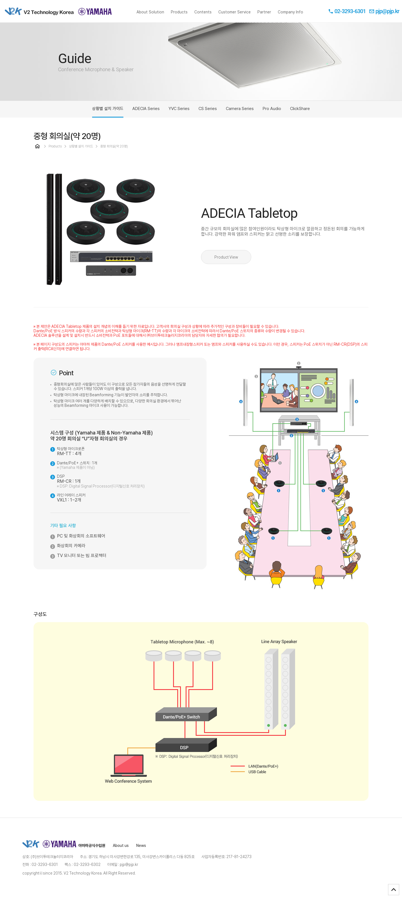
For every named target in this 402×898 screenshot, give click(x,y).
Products (179, 16)
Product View (226, 257)
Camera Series (240, 108)
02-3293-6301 (347, 11)
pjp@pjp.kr (384, 11)
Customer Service (234, 16)
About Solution (150, 16)
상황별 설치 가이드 (107, 112)
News (141, 845)
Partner (264, 16)
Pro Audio (272, 108)
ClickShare (300, 108)
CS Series (207, 108)
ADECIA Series (146, 108)
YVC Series (179, 108)
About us (121, 845)
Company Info (290, 16)
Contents (203, 16)
